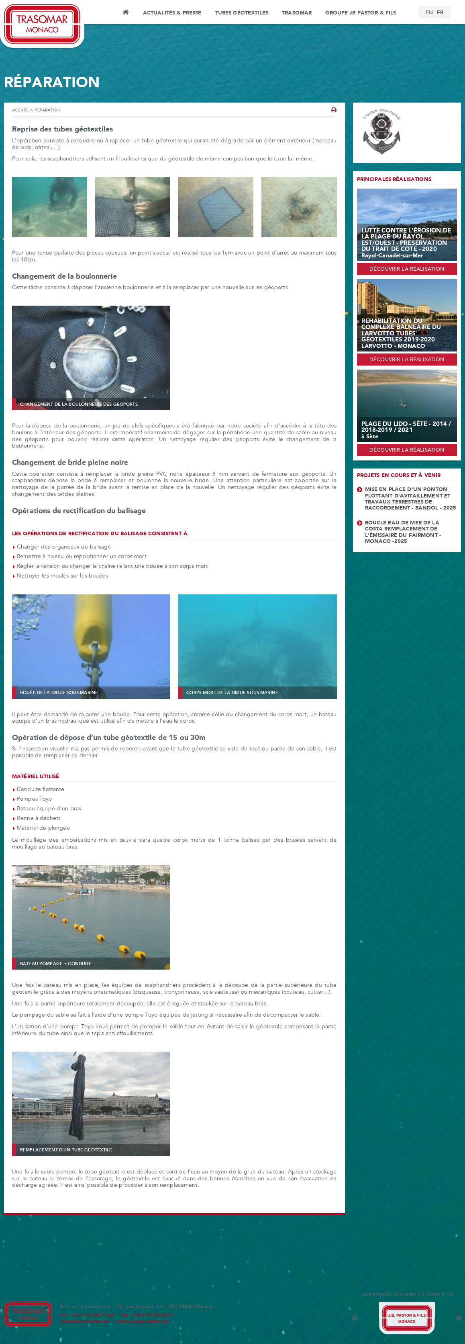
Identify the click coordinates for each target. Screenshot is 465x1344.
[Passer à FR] (440, 12)
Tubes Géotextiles (241, 13)
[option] (407, 1318)
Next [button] (459, 1318)
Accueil (125, 13)
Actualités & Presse (172, 13)
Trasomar (297, 13)
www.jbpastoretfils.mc (142, 1321)
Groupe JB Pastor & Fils (360, 13)
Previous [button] (355, 1318)
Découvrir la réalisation (406, 269)
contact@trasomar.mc (85, 1321)
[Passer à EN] (429, 13)
